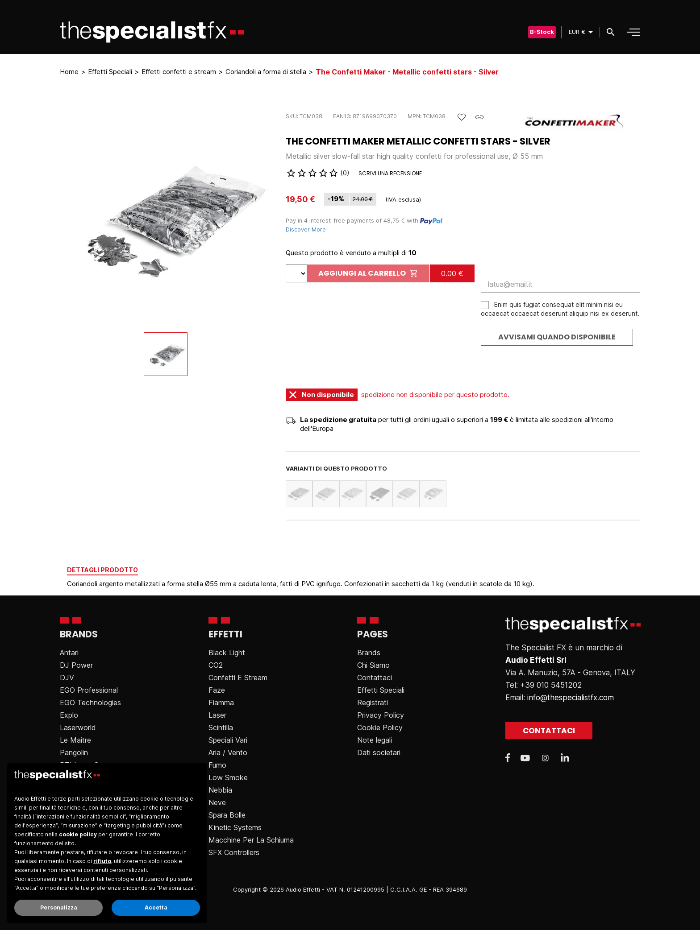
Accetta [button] (156, 907)
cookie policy (78, 834)
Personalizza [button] (58, 907)
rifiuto (102, 861)
